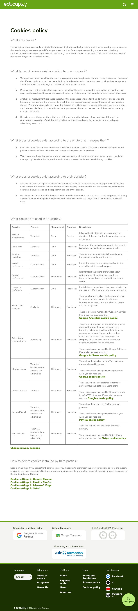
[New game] (127, 598)
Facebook (114, 576)
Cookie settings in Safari (25, 488)
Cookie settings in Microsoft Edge (30, 485)
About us (65, 592)
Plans (63, 575)
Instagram (114, 595)
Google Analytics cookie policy (98, 318)
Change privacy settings (25, 448)
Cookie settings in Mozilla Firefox (31, 482)
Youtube (114, 588)
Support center (65, 581)
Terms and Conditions (89, 576)
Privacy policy (91, 582)
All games (43, 582)
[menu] (132, 4)
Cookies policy (91, 587)
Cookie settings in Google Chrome (31, 479)
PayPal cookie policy (92, 420)
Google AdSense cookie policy (97, 355)
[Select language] (23, 577)
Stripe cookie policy (114, 438)
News (63, 587)
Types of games (42, 576)
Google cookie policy (92, 377)
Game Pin (43, 587)
